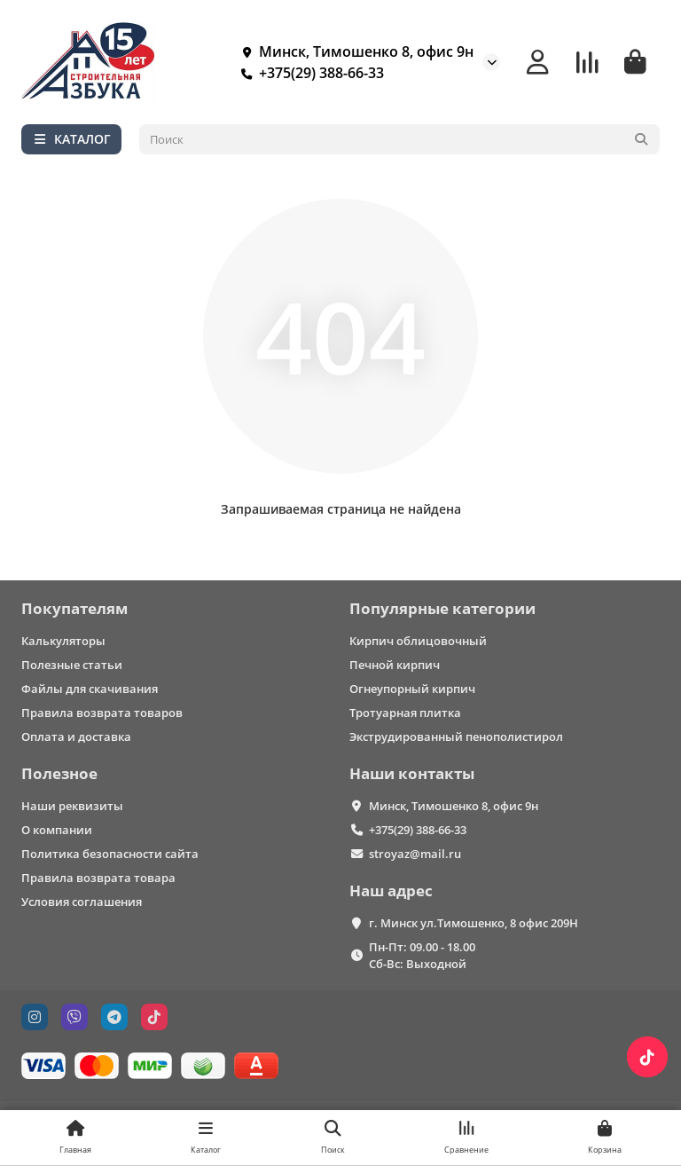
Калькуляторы (63, 641)
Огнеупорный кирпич (412, 689)
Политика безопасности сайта (110, 854)
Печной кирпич (394, 665)
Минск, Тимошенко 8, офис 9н (354, 51)
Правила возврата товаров (102, 713)
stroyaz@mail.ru (415, 854)
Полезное (59, 773)
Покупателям (74, 608)
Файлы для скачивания (89, 689)
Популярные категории (442, 608)
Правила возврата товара (98, 878)
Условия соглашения (81, 902)
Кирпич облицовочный (418, 641)
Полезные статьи (71, 665)
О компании (56, 830)
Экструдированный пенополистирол (456, 737)
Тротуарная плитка (405, 713)
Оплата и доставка (76, 737)
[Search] (400, 139)
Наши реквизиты (72, 806)
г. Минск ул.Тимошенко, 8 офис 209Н (473, 923)
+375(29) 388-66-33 (309, 73)
